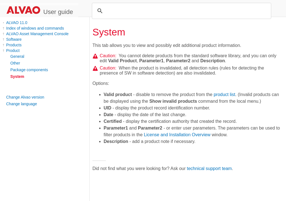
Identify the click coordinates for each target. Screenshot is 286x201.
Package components (29, 70)
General (17, 56)
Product (13, 50)
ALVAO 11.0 (16, 22)
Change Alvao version (25, 97)
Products (14, 45)
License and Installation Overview (177, 134)
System (17, 76)
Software (14, 39)
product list (224, 94)
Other (15, 63)
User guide (58, 11)
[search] (181, 11)
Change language (21, 104)
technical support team (209, 168)
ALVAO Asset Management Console (37, 34)
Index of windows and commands (35, 28)
